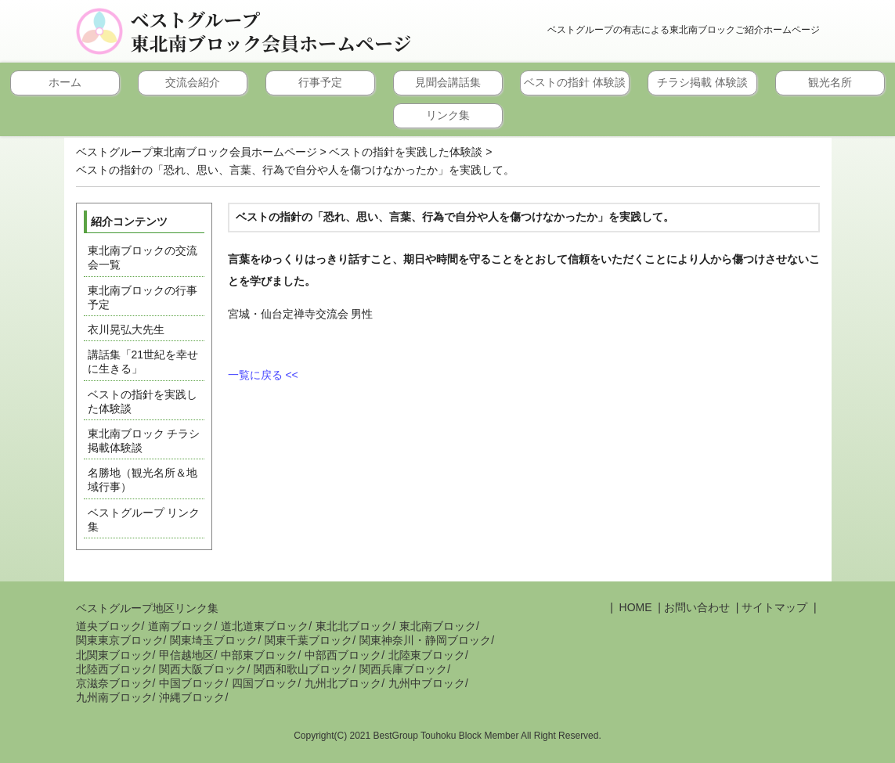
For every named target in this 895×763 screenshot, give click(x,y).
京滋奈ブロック (114, 683)
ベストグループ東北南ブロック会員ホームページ (271, 31)
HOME (634, 607)
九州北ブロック (343, 683)
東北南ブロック (437, 626)
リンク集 (448, 115)
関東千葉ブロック (308, 640)
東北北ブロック (354, 626)
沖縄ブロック (192, 697)
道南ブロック (181, 626)
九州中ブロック (426, 683)
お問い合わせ (697, 607)
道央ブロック (109, 626)
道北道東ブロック (265, 626)
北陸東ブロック (426, 655)
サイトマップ (774, 607)
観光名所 (830, 82)
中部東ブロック (259, 655)
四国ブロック (265, 683)
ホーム (65, 82)
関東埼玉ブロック (214, 640)
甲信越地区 (186, 655)
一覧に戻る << (263, 375)
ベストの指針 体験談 (575, 82)
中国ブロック (192, 683)
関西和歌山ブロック (303, 669)
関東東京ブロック (120, 640)
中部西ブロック (343, 655)
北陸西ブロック (114, 669)
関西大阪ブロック (203, 669)
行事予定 (320, 82)
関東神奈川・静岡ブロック (425, 640)
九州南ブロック (114, 697)
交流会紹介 (192, 82)
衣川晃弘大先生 (126, 329)
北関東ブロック (114, 655)
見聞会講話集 (448, 82)
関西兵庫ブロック (403, 669)
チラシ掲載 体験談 (702, 82)
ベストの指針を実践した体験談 (405, 152)
